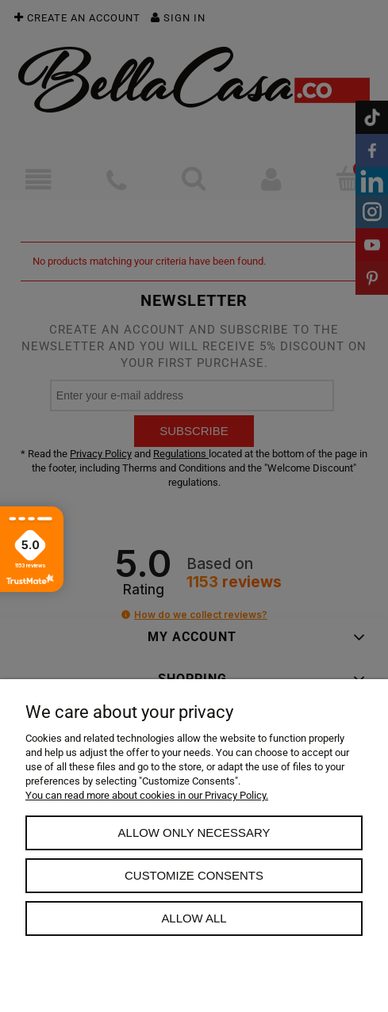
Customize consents (194, 875)
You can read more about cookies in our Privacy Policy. (146, 795)
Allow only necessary (194, 832)
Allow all (193, 918)
